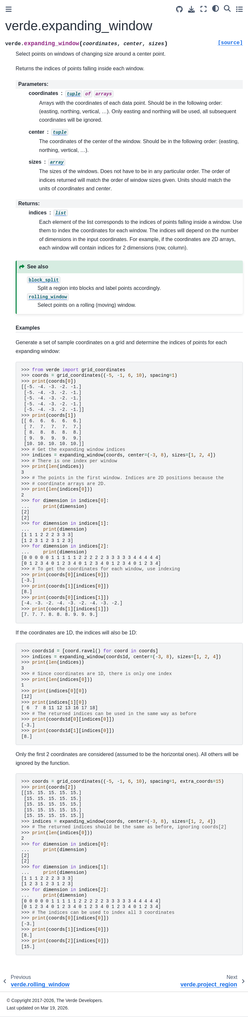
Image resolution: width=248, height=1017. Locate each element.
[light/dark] (216, 8)
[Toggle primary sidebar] (9, 9)
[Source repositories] (179, 9)
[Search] (227, 8)
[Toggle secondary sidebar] (239, 9)
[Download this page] (191, 9)
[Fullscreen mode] (203, 9)
